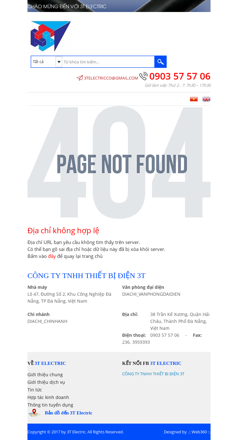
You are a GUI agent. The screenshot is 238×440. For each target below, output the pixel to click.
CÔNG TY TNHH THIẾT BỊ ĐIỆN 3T (153, 374)
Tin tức (34, 390)
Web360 (199, 432)
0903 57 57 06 (180, 75)
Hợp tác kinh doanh (48, 397)
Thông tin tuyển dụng (50, 405)
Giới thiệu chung (45, 375)
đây (52, 256)
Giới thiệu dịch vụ (46, 382)
